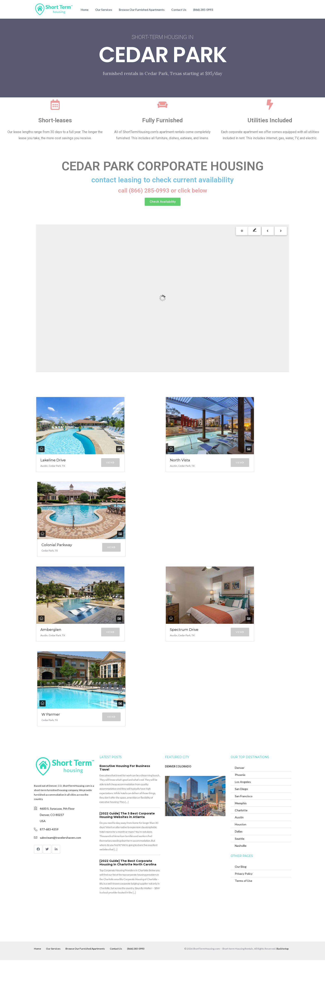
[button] (163, 202)
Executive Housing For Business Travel (124, 792)
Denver (239, 792)
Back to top (282, 973)
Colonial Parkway (50, 556)
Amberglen (50, 644)
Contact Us (178, 9)
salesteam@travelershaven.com (60, 862)
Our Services (103, 9)
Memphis (241, 828)
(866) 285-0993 (203, 9)
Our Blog (240, 891)
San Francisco (243, 821)
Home (85, 9)
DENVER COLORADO (178, 791)
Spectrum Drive (180, 646)
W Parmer (50, 736)
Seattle (239, 863)
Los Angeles (243, 806)
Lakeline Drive (48, 462)
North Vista (176, 462)
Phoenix (240, 799)
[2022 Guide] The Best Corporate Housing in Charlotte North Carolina (127, 887)
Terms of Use (243, 905)
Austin (239, 842)
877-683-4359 (49, 854)
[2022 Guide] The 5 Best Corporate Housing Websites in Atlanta (127, 840)
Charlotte (241, 835)
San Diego (241, 813)
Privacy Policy (243, 898)
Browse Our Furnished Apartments (142, 9)
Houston (240, 849)
